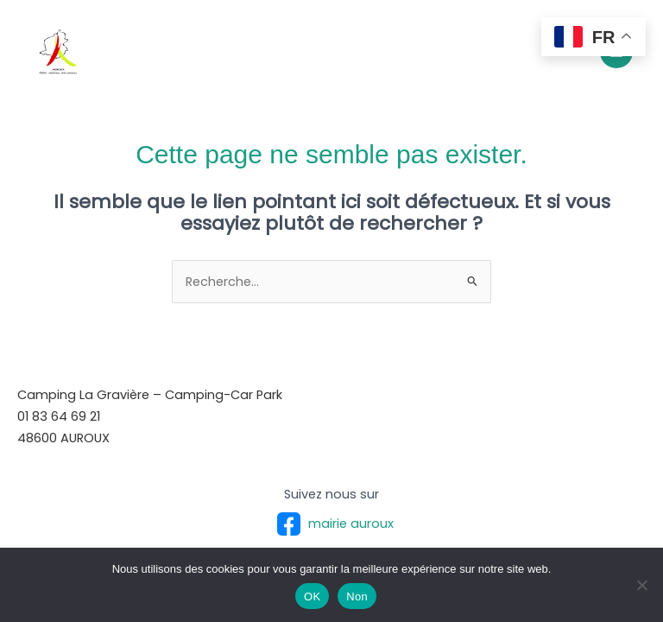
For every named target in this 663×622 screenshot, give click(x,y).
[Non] (641, 584)
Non (357, 596)
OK (312, 596)
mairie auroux (331, 523)
